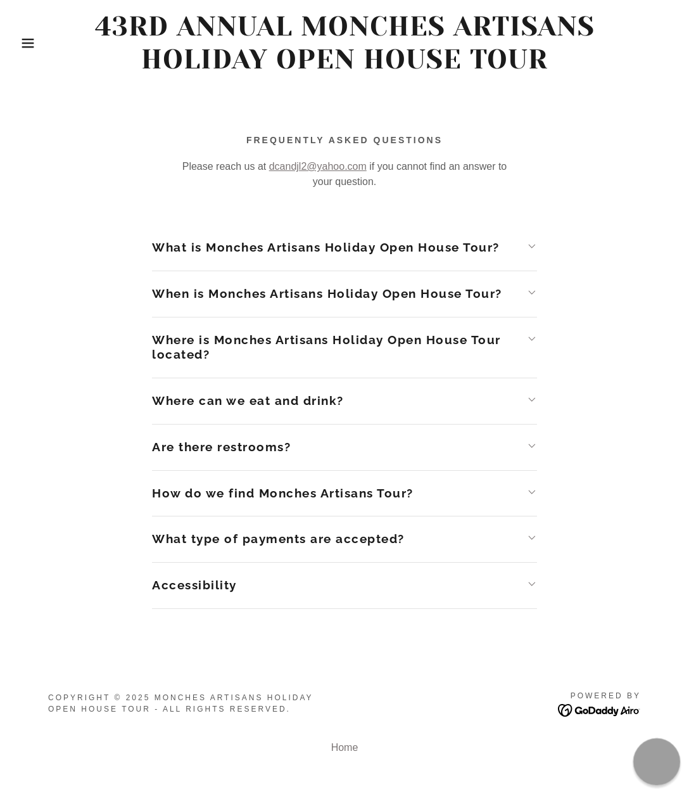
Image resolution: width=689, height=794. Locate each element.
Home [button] (344, 747)
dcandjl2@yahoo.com (318, 166)
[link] (344, 65)
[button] (34, 43)
